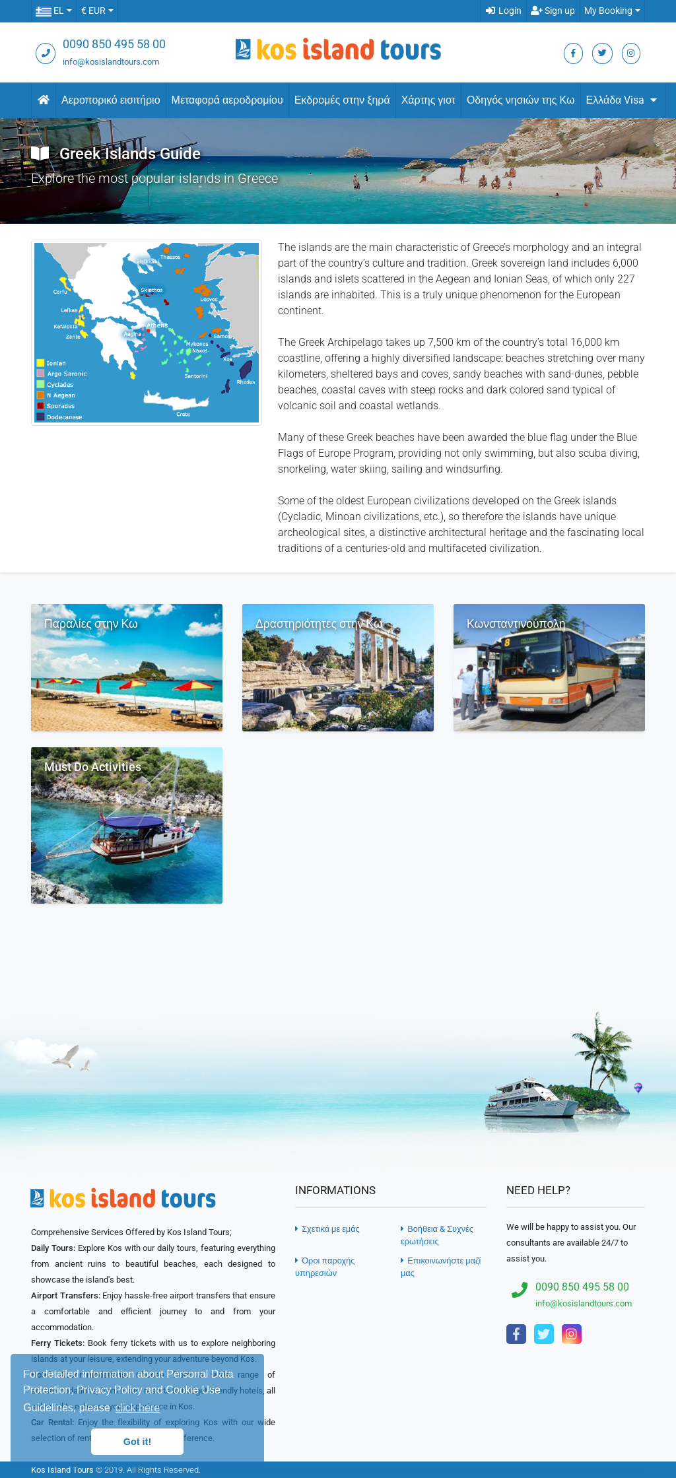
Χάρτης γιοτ (428, 100)
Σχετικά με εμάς (327, 1229)
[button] (53, 11)
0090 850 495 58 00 (114, 44)
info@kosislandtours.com (111, 62)
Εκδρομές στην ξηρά (342, 100)
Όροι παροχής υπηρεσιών (325, 1267)
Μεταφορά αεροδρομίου (227, 100)
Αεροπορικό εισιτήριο (110, 100)
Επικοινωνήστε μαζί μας (441, 1267)
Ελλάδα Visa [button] (623, 100)
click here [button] (137, 1407)
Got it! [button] (137, 1441)
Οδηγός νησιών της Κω (521, 100)
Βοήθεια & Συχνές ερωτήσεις (437, 1235)
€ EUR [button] (93, 11)
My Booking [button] (608, 11)
